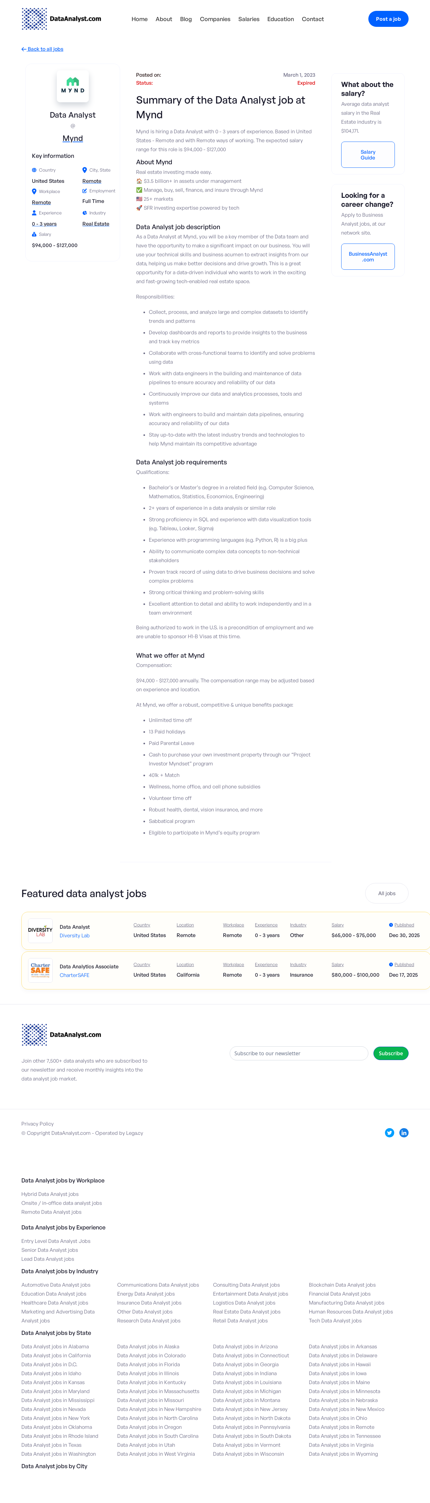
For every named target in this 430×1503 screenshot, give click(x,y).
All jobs (386, 893)
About (164, 18)
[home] (61, 19)
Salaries (248, 18)
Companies (215, 19)
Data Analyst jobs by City (54, 1465)
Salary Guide (368, 155)
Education (280, 18)
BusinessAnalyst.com (368, 257)
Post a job (388, 19)
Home (140, 18)
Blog (186, 18)
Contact (313, 18)
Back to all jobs (42, 49)
